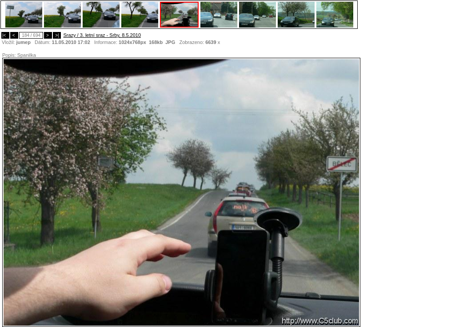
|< (5, 35)
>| (57, 35)
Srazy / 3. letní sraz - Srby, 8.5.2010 (102, 35)
